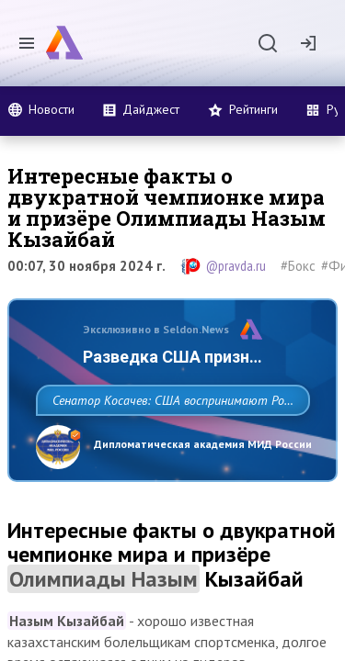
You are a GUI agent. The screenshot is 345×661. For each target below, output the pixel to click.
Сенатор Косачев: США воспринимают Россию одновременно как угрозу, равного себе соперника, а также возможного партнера (168, 440)
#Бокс (298, 265)
